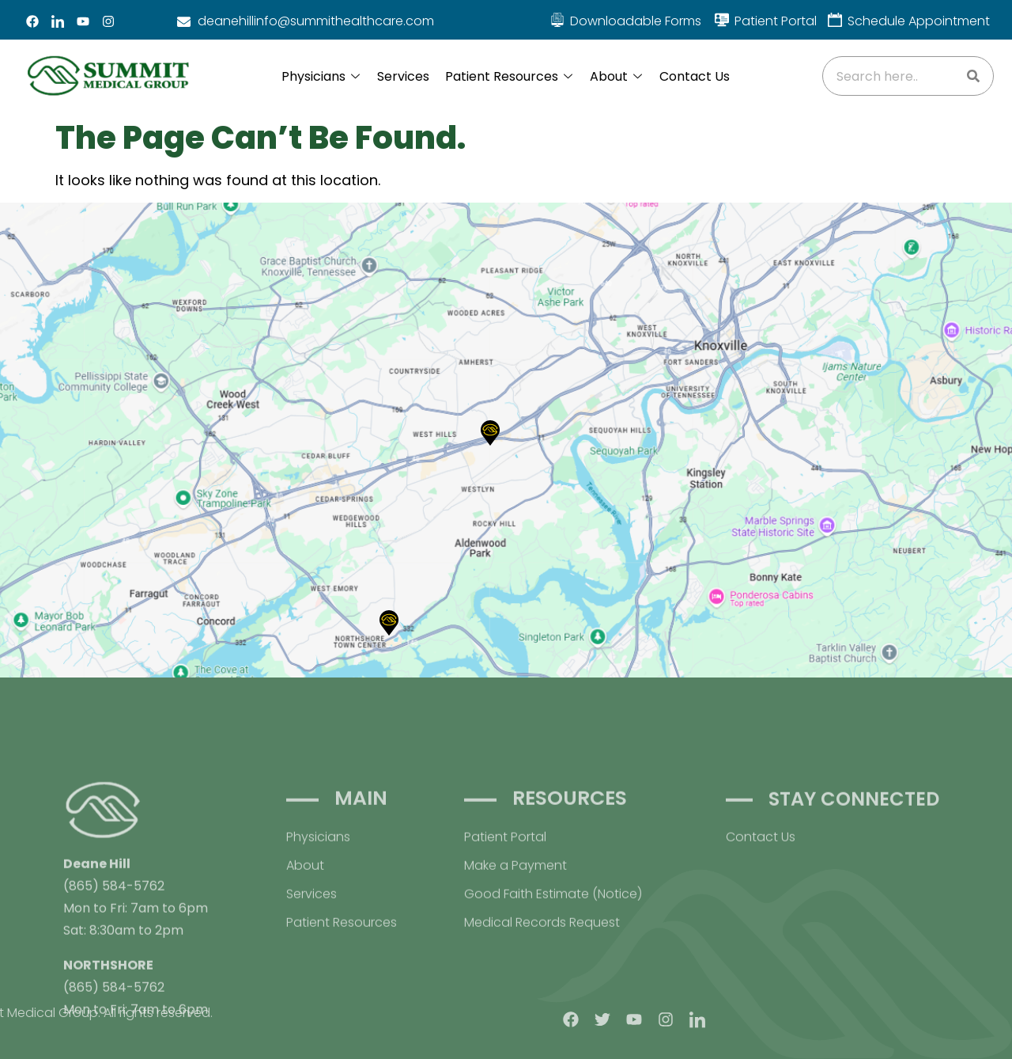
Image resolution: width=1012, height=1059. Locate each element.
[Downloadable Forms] (557, 20)
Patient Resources (508, 76)
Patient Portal (775, 21)
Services (403, 76)
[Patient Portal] (722, 20)
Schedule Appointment (919, 21)
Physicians (320, 76)
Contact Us (694, 76)
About (616, 76)
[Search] (973, 76)
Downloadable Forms (635, 21)
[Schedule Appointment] (835, 20)
